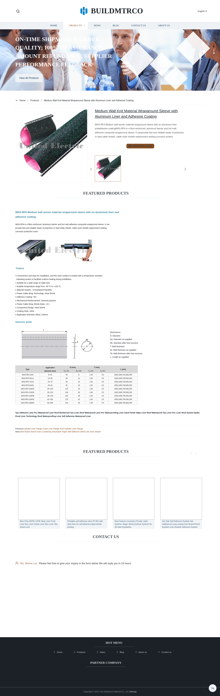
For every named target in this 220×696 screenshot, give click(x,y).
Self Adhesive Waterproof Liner (76, 416)
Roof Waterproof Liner (90, 413)
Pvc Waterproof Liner (44, 413)
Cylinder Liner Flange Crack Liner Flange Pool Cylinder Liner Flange (53, 429)
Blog (116, 27)
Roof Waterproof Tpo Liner (159, 413)
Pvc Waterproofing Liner (112, 413)
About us (164, 27)
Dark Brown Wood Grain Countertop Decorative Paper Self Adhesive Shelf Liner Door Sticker (60, 432)
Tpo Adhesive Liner (24, 413)
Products (75, 27)
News (97, 27)
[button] (18, 11)
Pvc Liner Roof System (183, 413)
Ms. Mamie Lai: (26, 582)
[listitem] (110, 168)
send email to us (140, 146)
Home (53, 27)
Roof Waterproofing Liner (49, 416)
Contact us (138, 27)
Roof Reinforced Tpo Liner (66, 413)
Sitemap (133, 692)
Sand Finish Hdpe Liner (135, 413)
